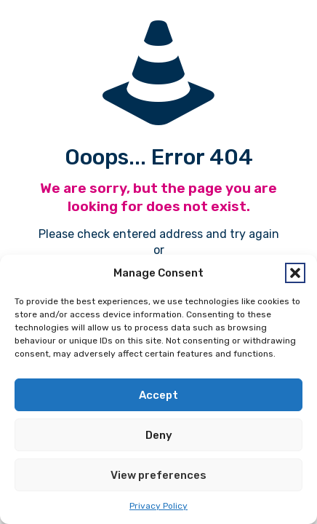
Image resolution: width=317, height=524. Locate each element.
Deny (158, 435)
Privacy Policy (158, 506)
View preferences (158, 475)
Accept (158, 395)
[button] (295, 273)
